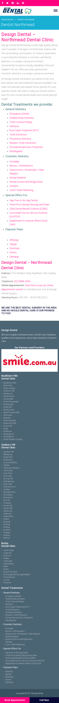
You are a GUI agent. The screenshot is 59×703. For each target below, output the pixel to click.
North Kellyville (9, 420)
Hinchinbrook (9, 577)
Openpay (14, 256)
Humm (13, 252)
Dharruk (6, 524)
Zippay (13, 244)
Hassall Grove (9, 487)
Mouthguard (15, 151)
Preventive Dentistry (20, 138)
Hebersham (8, 516)
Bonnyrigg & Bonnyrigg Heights (16, 574)
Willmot (6, 538)
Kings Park (8, 457)
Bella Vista (7, 385)
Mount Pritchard (10, 572)
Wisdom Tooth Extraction (22, 142)
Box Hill (6, 500)
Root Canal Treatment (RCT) (24, 130)
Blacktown (7, 460)
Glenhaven (7, 415)
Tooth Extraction (18, 134)
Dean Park (7, 484)
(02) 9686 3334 (22, 281)
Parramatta (8, 399)
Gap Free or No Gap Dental (23, 200)
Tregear (6, 532)
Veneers (13, 186)
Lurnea (6, 580)
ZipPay (8, 674)
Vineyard (7, 503)
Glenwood (7, 393)
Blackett (6, 522)
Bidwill (6, 519)
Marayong (7, 454)
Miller (5, 566)
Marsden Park (9, 492)
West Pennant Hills (11, 412)
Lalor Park (7, 473)
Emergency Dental (19, 113)
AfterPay (9, 671)
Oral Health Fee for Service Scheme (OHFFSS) (24, 661)
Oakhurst (7, 514)
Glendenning (8, 481)
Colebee (6, 489)
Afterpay (14, 240)
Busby (6, 569)
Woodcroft (8, 479)
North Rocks (8, 396)
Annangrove (8, 434)
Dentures (14, 126)
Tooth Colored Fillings (20, 122)
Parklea (6, 465)
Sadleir (6, 558)
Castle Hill (7, 407)
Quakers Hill (8, 452)
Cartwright (7, 561)
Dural (5, 428)
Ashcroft (7, 556)
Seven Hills (8, 508)
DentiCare (9, 677)
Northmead (8, 404)
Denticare (14, 248)
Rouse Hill (7, 426)
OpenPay (9, 682)
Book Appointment (15, 700)
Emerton (7, 530)
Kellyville (6, 418)
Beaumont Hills (9, 423)
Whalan (6, 527)
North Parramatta (10, 402)
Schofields (7, 495)
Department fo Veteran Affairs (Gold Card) (23, 663)
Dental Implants (17, 177)
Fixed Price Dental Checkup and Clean (29, 204)
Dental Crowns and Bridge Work (26, 181)
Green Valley (8, 550)
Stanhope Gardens (11, 468)
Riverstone (7, 497)
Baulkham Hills (9, 383)
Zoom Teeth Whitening (21, 190)
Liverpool (7, 553)
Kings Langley (9, 388)
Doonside (7, 476)
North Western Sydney (12, 439)
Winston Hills (9, 391)
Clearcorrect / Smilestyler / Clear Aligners (22, 634)
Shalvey (6, 535)
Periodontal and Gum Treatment (26, 147)
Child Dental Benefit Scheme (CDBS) (28, 208)
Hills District (8, 437)
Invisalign (14, 161)
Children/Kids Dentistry (21, 117)
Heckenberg (8, 564)
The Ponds (8, 470)
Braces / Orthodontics (21, 165)
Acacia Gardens (10, 462)
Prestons (7, 582)
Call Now (44, 700)
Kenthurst (7, 431)
